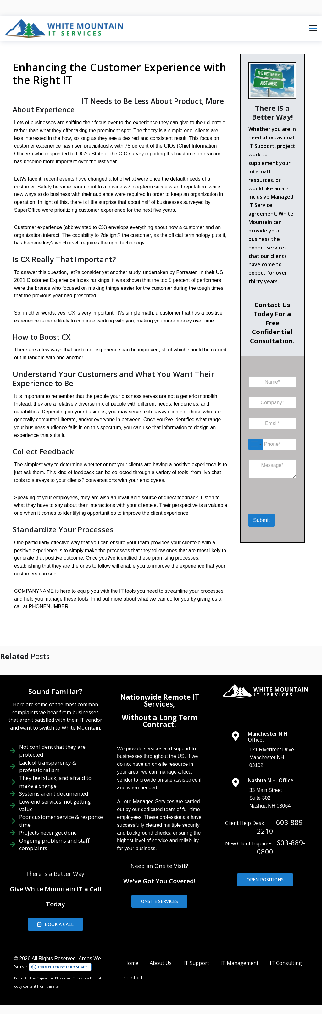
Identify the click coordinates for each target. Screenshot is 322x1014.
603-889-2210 (281, 826)
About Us (161, 963)
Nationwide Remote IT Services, (159, 700)
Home (131, 963)
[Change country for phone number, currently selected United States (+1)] (255, 444)
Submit (261, 520)
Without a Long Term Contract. (159, 721)
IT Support (196, 963)
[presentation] (281, 505)
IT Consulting (286, 963)
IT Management (239, 963)
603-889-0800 (281, 847)
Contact (133, 977)
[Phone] (272, 444)
